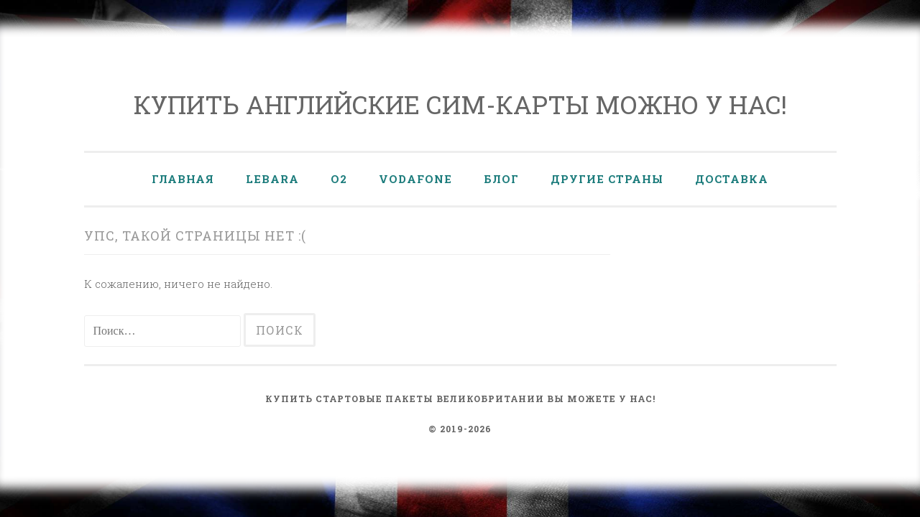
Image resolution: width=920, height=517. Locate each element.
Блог (501, 179)
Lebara (272, 179)
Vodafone (415, 179)
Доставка (731, 179)
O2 (339, 179)
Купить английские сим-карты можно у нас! (460, 104)
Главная (183, 179)
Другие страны (607, 179)
